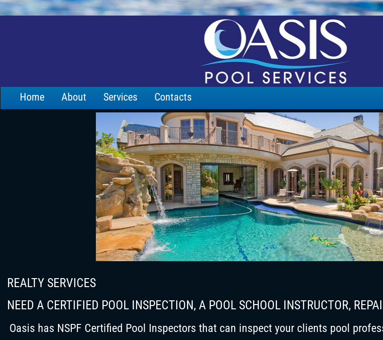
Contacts (173, 97)
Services (120, 97)
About (73, 97)
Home (32, 97)
